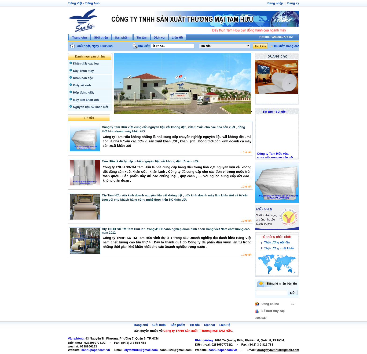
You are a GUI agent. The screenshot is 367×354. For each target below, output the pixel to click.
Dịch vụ (159, 37)
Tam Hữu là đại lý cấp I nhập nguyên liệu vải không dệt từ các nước (150, 161)
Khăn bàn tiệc (82, 78)
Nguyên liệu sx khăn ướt (89, 107)
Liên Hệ (177, 37)
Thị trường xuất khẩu (278, 248)
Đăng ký (293, 3)
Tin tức (141, 37)
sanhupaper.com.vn (94, 350)
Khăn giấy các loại (85, 63)
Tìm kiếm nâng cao (285, 46)
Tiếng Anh (91, 3)
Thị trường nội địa (276, 242)
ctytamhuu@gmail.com (136, 350)
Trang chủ (79, 37)
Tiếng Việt (74, 3)
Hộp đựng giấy (83, 92)
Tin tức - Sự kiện (274, 111)
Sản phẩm (122, 37)
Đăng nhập (276, 3)
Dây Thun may (83, 70)
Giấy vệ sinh (81, 85)
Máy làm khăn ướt (85, 99)
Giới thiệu (101, 37)
